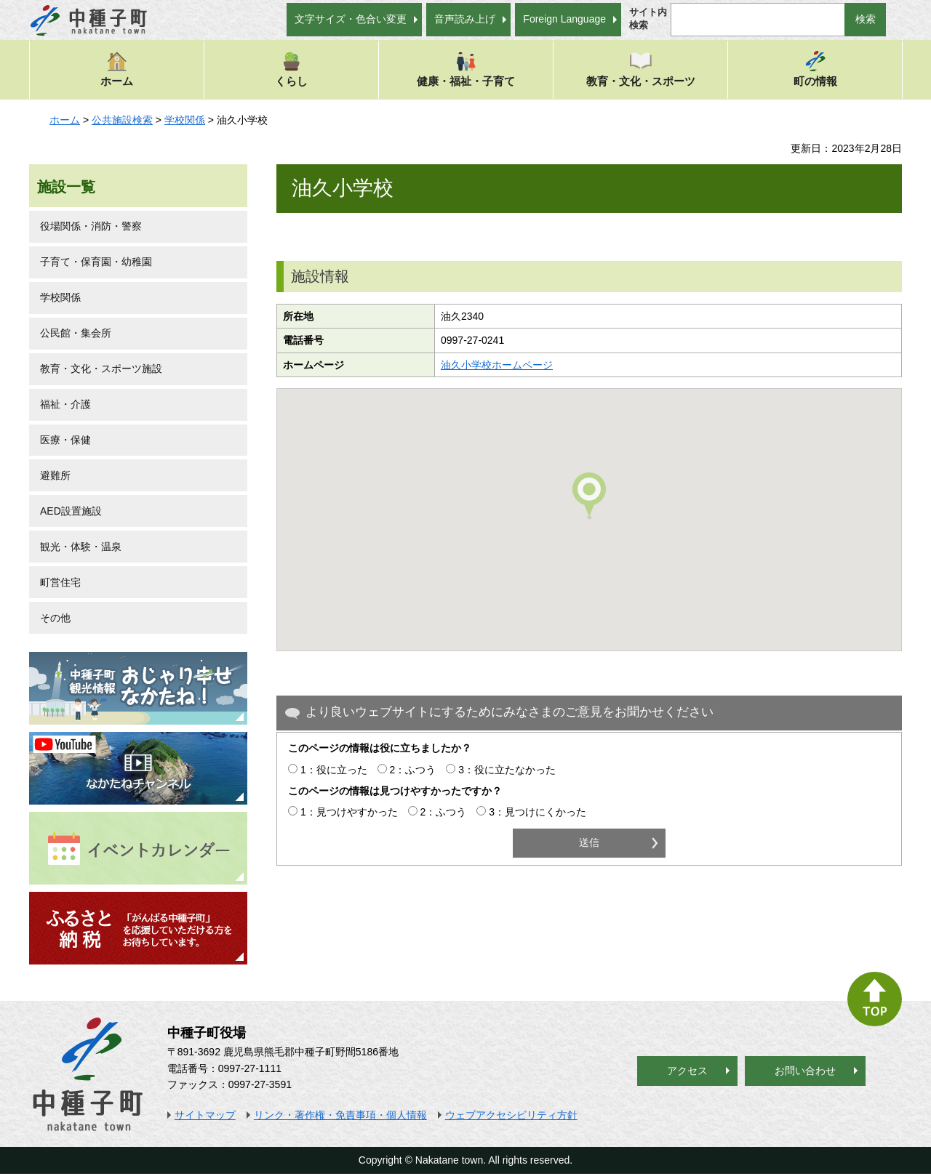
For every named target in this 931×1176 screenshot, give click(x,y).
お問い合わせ (805, 1070)
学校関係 (184, 120)
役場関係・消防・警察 (91, 226)
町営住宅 (60, 582)
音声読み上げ (464, 19)
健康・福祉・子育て (466, 68)
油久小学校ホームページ (497, 365)
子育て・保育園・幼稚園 (96, 261)
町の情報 (815, 68)
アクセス (687, 1070)
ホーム (116, 68)
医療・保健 (65, 440)
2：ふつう (413, 770)
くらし (291, 68)
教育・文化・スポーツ (640, 68)
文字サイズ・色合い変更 (351, 19)
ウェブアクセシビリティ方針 (511, 1115)
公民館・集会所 (75, 333)
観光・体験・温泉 (80, 546)
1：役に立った (333, 770)
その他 (55, 618)
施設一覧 (66, 187)
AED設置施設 (71, 511)
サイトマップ (205, 1115)
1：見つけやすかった (349, 812)
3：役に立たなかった (507, 770)
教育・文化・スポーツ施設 (101, 368)
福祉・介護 (65, 404)
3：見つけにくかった (537, 812)
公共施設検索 (122, 120)
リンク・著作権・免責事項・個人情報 (340, 1115)
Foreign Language (564, 19)
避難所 (55, 475)
